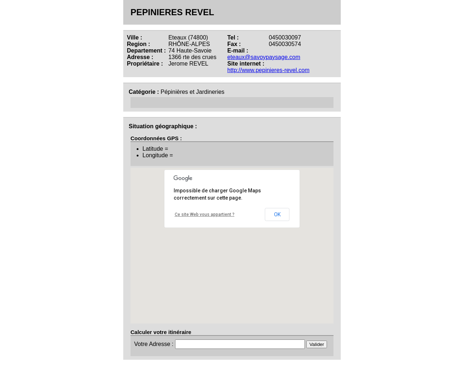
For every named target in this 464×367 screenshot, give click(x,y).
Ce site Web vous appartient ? (205, 214)
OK (277, 214)
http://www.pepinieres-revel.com (268, 70)
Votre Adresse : (154, 344)
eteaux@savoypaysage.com (263, 57)
